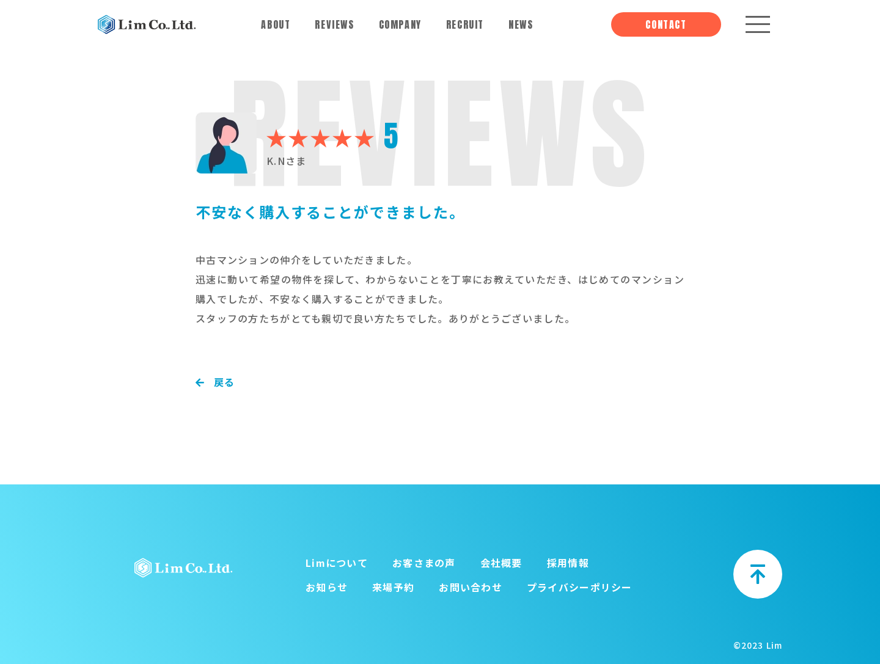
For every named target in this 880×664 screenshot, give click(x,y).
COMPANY (400, 24)
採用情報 (568, 562)
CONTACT (665, 24)
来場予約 (393, 587)
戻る (215, 382)
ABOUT (275, 24)
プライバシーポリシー (579, 587)
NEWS (520, 24)
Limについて (337, 562)
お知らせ (327, 587)
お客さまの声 (424, 562)
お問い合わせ (470, 587)
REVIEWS (334, 24)
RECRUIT (465, 24)
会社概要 (501, 562)
